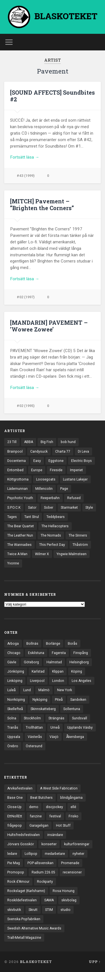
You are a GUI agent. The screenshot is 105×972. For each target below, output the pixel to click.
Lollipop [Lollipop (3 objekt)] (31, 854)
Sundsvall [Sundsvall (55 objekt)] (79, 718)
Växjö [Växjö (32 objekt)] (54, 737)
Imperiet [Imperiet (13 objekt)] (76, 470)
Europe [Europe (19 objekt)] (36, 470)
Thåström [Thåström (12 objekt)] (80, 545)
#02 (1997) (26, 297)
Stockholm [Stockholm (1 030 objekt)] (32, 718)
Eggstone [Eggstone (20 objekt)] (56, 461)
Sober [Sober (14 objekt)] (48, 508)
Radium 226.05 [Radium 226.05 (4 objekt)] (43, 872)
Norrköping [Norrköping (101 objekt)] (16, 700)
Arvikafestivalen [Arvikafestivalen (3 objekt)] (19, 788)
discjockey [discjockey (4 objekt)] (54, 807)
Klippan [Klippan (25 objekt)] (58, 671)
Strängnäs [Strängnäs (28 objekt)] (56, 718)
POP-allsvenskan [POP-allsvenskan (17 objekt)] (40, 863)
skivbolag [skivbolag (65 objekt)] (68, 900)
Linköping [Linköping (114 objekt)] (14, 681)
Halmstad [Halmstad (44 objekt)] (54, 662)
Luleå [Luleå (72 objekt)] (11, 690)
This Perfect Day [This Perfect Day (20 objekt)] (52, 545)
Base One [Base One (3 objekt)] (15, 798)
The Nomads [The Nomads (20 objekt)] (51, 535)
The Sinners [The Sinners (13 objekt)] (78, 535)
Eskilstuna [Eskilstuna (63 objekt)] (36, 653)
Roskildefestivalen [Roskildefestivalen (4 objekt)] (22, 900)
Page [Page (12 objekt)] (64, 489)
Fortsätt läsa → (24, 157)
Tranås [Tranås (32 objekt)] (12, 727)
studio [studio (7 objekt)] (65, 910)
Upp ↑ (95, 961)
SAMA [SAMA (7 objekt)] (49, 900)
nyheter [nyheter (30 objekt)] (78, 854)
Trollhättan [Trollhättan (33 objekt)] (34, 727)
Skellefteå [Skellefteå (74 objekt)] (15, 709)
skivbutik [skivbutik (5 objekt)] (14, 910)
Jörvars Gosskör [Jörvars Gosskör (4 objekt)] (20, 844)
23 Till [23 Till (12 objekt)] (12, 442)
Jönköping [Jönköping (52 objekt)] (15, 671)
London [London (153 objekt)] (58, 681)
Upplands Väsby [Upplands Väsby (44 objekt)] (80, 727)
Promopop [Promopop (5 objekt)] (15, 872)
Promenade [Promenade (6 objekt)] (70, 863)
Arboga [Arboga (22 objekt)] (13, 644)
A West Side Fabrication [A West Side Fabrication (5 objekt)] (59, 788)
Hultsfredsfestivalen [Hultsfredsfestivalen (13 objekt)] (23, 835)
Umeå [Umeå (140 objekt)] (55, 727)
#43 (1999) (26, 176)
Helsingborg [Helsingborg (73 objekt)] (79, 662)
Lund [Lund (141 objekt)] (27, 690)
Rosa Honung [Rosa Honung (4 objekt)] (63, 891)
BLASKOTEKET (36, 961)
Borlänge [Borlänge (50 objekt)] (53, 644)
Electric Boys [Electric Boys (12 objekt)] (81, 461)
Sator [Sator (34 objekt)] (32, 508)
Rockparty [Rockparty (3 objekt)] (45, 882)
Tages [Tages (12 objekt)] (12, 517)
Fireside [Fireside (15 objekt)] (56, 470)
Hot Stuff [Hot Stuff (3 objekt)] (63, 826)
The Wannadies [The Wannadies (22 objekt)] (19, 545)
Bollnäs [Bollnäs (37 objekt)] (32, 644)
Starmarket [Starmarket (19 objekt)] (69, 508)
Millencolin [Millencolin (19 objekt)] (44, 489)
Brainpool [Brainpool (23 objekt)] (15, 451)
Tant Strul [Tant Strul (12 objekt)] (31, 517)
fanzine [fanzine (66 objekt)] (36, 816)
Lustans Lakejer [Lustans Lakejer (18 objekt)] (75, 479)
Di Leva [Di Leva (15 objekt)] (83, 451)
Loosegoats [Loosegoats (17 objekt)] (45, 479)
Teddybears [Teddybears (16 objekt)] (55, 517)
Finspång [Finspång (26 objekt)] (80, 653)
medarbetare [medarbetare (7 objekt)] (55, 854)
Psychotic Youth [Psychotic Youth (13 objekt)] (20, 498)
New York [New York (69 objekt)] (64, 690)
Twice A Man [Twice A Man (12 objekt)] (17, 554)
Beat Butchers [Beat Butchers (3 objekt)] (41, 798)
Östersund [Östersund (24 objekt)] (34, 746)
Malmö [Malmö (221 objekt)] (44, 690)
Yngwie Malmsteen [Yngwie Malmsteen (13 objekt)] (72, 554)
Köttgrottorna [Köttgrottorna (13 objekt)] (18, 479)
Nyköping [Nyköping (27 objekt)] (39, 700)
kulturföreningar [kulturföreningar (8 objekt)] (76, 844)
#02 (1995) (26, 406)
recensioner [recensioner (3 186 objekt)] (72, 872)
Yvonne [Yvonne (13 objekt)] (13, 563)
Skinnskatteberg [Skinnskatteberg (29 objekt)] (43, 709)
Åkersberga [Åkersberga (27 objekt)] (75, 737)
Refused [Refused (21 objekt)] (74, 498)
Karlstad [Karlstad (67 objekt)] (38, 671)
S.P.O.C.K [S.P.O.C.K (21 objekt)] (13, 508)
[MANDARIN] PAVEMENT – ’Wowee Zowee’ (49, 326)
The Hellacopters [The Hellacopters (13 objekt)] (55, 526)
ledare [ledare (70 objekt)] (12, 854)
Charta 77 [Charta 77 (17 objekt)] (62, 451)
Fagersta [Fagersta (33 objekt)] (59, 653)
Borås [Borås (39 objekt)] (72, 644)
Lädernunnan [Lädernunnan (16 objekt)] (17, 489)
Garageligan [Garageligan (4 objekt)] (38, 826)
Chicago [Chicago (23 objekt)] (13, 653)
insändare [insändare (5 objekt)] (55, 835)
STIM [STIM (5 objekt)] (49, 910)
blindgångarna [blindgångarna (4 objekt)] (71, 798)
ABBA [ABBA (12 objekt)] (28, 442)
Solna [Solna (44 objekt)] (11, 718)
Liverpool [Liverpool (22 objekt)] (37, 681)
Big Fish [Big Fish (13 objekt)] (47, 442)
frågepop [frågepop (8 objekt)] (14, 826)
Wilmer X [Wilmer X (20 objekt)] (42, 554)
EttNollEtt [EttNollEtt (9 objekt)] (14, 816)
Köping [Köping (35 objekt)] (76, 671)
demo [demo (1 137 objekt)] (33, 807)
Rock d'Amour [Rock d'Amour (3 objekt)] (18, 882)
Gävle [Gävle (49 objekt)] (11, 662)
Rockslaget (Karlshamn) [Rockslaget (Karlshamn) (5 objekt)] (26, 891)
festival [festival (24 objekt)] (55, 816)
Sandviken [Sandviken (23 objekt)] (78, 700)
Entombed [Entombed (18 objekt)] (15, 470)
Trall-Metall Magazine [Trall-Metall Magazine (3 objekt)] (24, 938)
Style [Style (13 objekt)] (89, 508)
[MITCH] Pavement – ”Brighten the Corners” (42, 204)
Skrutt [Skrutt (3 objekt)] (33, 910)
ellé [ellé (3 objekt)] (73, 807)
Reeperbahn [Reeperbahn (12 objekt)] (50, 498)
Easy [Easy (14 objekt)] (37, 461)
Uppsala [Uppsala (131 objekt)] (13, 737)
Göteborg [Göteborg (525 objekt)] (31, 662)
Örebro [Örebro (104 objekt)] (12, 746)
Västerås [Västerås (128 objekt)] (35, 737)
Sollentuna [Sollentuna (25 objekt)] (71, 709)
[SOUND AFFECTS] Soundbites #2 (52, 96)
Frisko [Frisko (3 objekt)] (73, 816)
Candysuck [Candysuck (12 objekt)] (39, 451)
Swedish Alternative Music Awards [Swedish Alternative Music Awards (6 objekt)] (34, 928)
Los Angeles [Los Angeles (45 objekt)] (81, 681)
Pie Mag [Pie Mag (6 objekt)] (13, 863)
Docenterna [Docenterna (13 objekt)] (16, 461)
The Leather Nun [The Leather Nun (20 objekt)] (20, 535)
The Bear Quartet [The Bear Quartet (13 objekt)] (20, 526)
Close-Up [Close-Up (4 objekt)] (14, 807)
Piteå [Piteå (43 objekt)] (59, 700)
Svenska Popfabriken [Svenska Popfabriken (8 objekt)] (23, 919)
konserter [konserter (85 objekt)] (49, 844)
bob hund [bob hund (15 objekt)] (68, 442)
